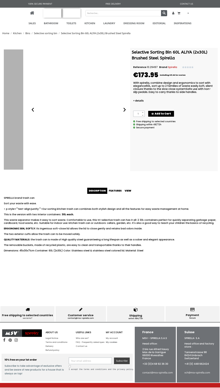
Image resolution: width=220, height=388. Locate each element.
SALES (32, 23)
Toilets (71, 23)
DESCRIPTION (97, 190)
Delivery (49, 346)
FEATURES (115, 190)
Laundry (109, 23)
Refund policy (52, 350)
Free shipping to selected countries (27, 315)
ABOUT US (52, 333)
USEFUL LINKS (83, 333)
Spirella (172, 67)
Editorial (159, 23)
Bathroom (51, 23)
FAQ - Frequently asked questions (87, 342)
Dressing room (133, 23)
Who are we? (82, 338)
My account (114, 333)
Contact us (81, 346)
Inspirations (182, 23)
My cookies (111, 342)
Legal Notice (52, 338)
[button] (161, 114)
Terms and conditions (56, 342)
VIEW (128, 190)
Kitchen (89, 23)
